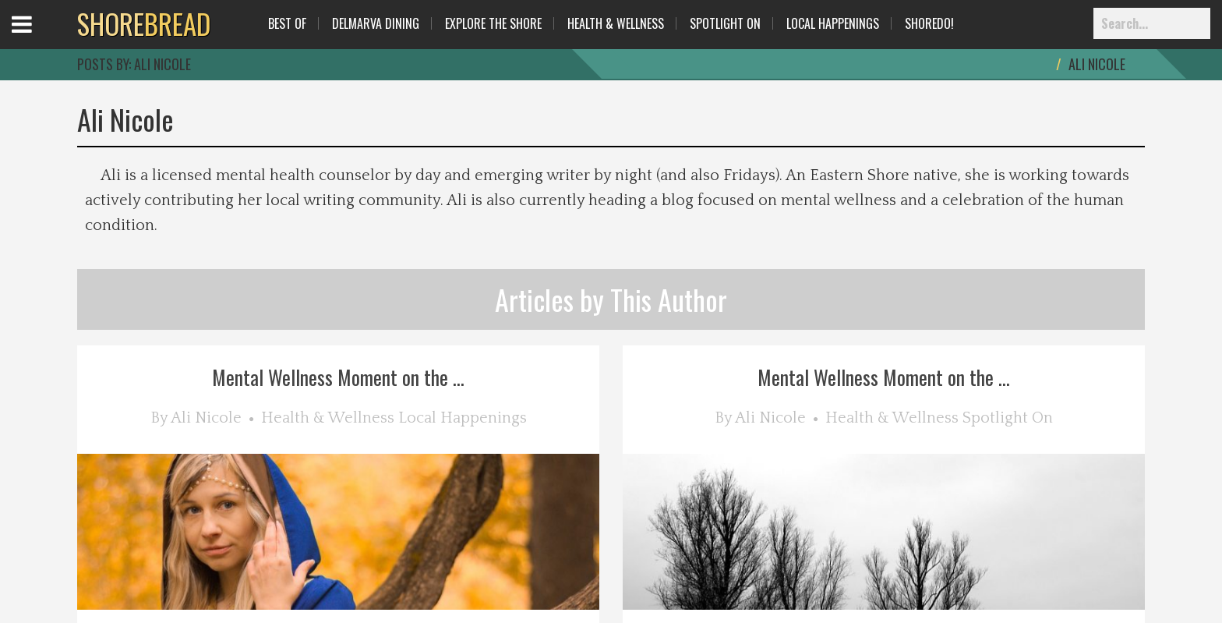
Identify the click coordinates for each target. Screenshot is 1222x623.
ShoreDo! (929, 23)
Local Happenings (832, 23)
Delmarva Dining (375, 23)
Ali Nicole (206, 418)
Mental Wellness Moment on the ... (338, 377)
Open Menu (41, 38)
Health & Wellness (615, 23)
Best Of (287, 23)
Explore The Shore (493, 23)
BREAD (143, 23)
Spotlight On (725, 23)
